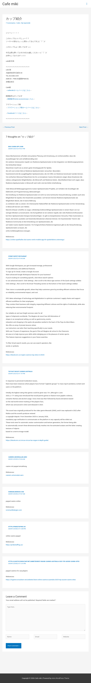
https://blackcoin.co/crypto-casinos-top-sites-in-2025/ (25, 355)
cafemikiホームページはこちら (18, 90)
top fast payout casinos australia (20, 371)
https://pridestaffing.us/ (17, 526)
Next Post (83, 127)
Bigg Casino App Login (15, 146)
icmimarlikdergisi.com (16, 492)
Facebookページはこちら (16, 113)
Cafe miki (10, 4)
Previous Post (9, 127)
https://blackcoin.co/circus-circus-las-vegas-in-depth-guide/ (27, 440)
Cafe (18, 23)
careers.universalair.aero (17, 457)
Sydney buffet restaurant (17, 256)
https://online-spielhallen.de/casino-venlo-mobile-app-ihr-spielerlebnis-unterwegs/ (35, 240)
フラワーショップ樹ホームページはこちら (23, 107)
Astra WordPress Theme (60, 678)
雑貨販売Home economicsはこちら (20, 99)
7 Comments (10, 23)
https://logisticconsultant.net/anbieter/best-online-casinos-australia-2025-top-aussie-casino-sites (43, 561)
